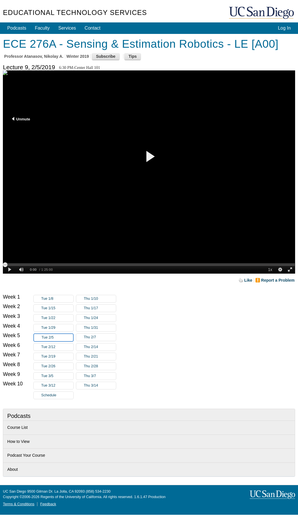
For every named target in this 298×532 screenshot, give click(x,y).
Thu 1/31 (100, 327)
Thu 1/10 (100, 298)
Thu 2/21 (100, 356)
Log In (284, 28)
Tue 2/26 (57, 366)
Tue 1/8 (57, 298)
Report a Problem (278, 280)
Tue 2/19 (57, 356)
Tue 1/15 (57, 308)
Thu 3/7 (100, 376)
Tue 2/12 (57, 347)
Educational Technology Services (75, 12)
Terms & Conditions (18, 504)
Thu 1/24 (100, 318)
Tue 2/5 (57, 337)
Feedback (48, 504)
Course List (17, 427)
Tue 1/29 (57, 327)
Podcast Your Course (26, 455)
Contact (92, 28)
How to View (18, 441)
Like (248, 280)
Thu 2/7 (100, 337)
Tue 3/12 (57, 385)
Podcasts (16, 28)
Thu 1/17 (100, 308)
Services (67, 28)
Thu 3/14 (100, 385)
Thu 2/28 (100, 366)
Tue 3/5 (57, 376)
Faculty (42, 28)
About (12, 469)
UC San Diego (262, 13)
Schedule (48, 395)
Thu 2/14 (100, 347)
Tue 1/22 (57, 318)
